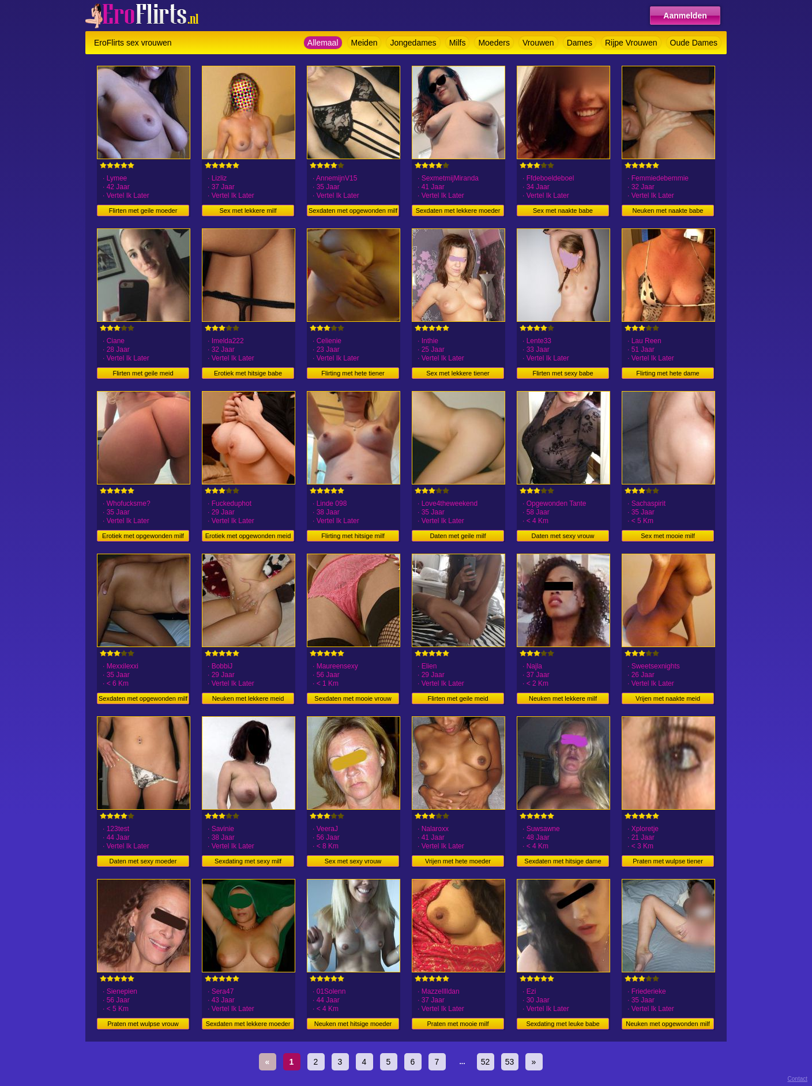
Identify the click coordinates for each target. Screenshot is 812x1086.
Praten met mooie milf (458, 1023)
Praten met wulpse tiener (668, 861)
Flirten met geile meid (142, 373)
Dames (579, 42)
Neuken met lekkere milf (563, 698)
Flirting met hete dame (667, 373)
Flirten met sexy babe (562, 373)
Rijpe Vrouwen (631, 42)
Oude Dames (693, 42)
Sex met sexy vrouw (353, 861)
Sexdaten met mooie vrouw (352, 698)
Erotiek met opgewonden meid (248, 535)
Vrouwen (538, 42)
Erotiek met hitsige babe (248, 373)
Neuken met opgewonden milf (668, 1023)
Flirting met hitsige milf (352, 535)
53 (509, 1061)
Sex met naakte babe (563, 210)
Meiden (364, 42)
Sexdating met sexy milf (248, 861)
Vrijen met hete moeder (458, 861)
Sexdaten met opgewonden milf (353, 210)
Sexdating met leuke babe (562, 1023)
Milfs (457, 42)
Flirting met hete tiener (352, 373)
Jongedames (413, 42)
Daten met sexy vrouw (563, 535)
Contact (797, 1079)
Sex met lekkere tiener (457, 373)
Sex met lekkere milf (247, 210)
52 (485, 1061)
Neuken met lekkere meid (248, 698)
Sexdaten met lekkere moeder (458, 210)
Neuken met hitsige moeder (353, 1023)
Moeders (493, 42)
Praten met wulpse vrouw (143, 1023)
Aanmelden (684, 15)
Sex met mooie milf (668, 535)
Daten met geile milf (458, 535)
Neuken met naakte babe (668, 210)
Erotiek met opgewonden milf (143, 535)
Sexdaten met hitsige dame (562, 861)
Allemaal (323, 42)
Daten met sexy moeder (143, 861)
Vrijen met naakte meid (668, 698)
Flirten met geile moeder (143, 210)
